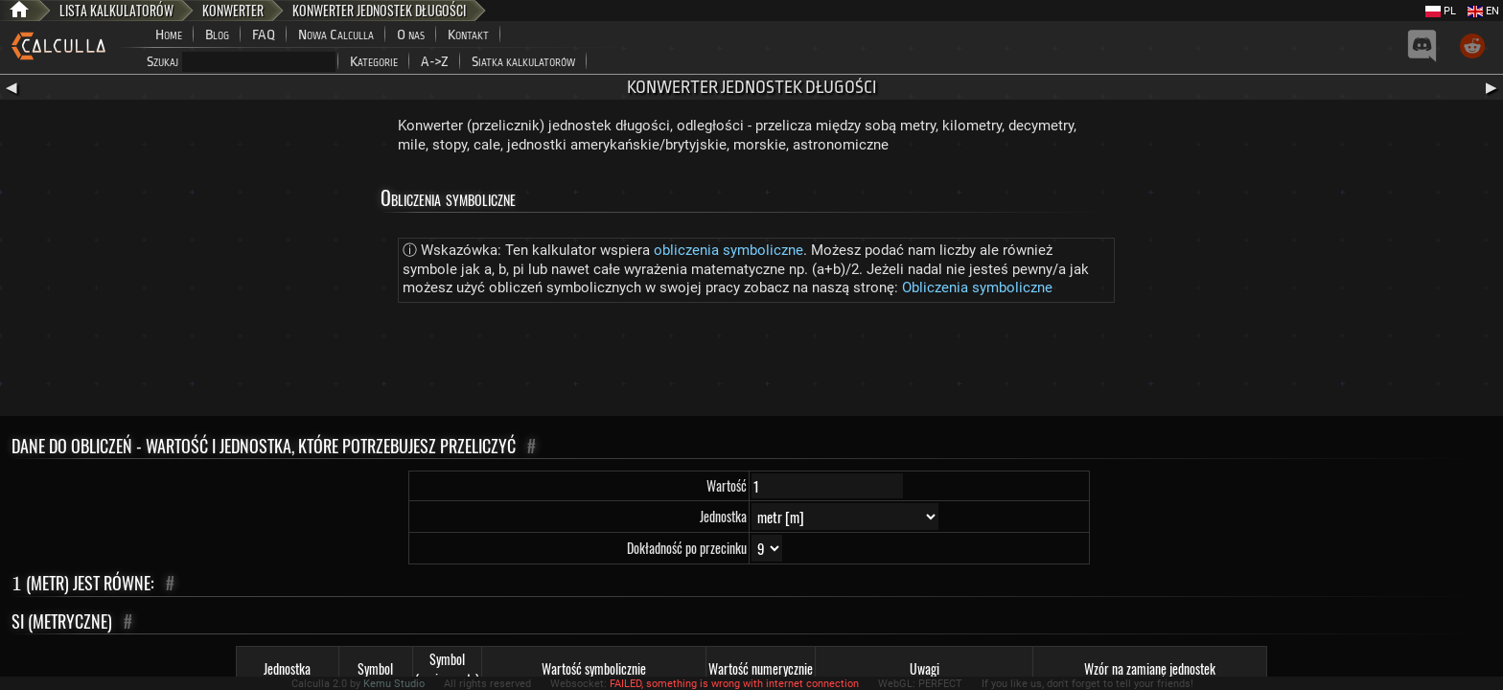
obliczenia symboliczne (728, 250)
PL (1440, 11)
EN (1483, 11)
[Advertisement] (751, 363)
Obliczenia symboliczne (977, 287)
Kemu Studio (394, 684)
